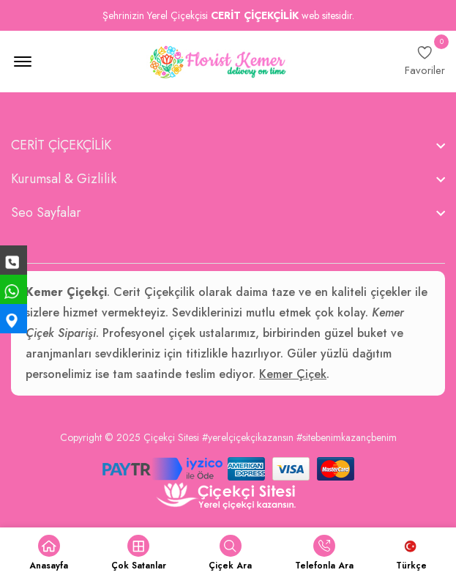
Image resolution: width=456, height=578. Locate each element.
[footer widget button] (228, 145)
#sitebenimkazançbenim (346, 437)
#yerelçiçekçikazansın (248, 437)
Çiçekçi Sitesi (171, 437)
